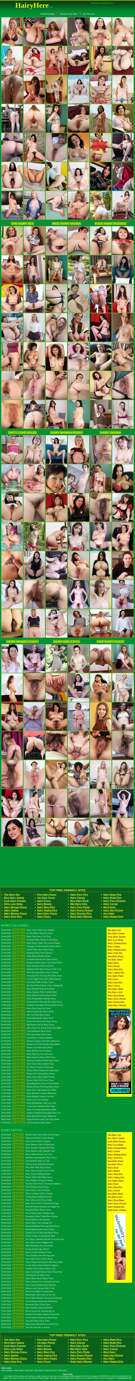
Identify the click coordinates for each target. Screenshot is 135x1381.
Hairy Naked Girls (113, 916)
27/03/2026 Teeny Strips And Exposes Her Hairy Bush (32, 1262)
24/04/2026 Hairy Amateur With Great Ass (27, 966)
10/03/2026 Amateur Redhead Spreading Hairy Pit (30, 1113)
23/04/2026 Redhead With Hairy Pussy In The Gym (31, 969)
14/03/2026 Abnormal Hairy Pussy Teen (25, 1304)
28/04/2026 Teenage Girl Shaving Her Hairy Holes (31, 946)
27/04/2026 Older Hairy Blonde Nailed (25, 956)
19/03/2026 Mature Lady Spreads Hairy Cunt (28, 1288)
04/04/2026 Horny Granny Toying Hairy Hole (28, 1236)
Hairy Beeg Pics (112, 894)
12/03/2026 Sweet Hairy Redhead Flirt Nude (28, 1106)
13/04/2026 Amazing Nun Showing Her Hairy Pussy (31, 1001)
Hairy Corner (110, 904)
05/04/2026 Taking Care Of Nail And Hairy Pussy (30, 1232)
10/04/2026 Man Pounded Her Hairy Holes (27, 1011)
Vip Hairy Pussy (46, 897)
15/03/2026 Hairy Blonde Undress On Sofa (27, 1096)
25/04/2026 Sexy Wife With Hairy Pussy (26, 1167)
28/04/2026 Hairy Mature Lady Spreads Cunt (28, 1151)
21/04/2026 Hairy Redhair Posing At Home (27, 1180)
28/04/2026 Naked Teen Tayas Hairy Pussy (27, 949)
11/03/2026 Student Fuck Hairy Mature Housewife (30, 1314)
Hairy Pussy (44, 901)
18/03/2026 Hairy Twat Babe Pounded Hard (27, 1291)
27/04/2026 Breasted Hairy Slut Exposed (26, 952)
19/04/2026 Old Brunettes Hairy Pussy (25, 1187)
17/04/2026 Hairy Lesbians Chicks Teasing (27, 1193)
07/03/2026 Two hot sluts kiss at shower (25, 1327)
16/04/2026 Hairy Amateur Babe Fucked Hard (29, 992)
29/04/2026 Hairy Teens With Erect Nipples (27, 930)
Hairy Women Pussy (22, 641)
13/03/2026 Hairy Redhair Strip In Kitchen (26, 1307)
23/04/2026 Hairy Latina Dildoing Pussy (25, 1174)
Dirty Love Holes (22, 432)
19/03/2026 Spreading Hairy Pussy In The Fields (30, 1083)
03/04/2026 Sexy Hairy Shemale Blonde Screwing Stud (32, 1239)
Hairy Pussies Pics (81, 913)
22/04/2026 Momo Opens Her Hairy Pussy (26, 1177)
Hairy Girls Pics (66, 641)
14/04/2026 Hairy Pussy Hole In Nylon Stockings (29, 1203)
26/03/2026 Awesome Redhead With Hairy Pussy (30, 1060)
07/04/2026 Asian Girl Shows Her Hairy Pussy (29, 1021)
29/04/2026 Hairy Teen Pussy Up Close (26, 936)
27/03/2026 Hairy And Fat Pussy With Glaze (28, 1057)
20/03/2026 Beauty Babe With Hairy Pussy (27, 1080)
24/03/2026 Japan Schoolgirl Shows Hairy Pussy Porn (31, 1272)
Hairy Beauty (44, 904)
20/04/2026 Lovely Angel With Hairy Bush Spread (31, 979)
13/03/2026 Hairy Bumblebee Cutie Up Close (28, 1103)
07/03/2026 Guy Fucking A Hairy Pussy (26, 1122)
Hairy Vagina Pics (47, 910)
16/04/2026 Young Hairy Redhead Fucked (26, 1196)
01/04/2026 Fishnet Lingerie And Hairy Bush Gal (30, 1041)
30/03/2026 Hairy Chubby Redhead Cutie (26, 1252)
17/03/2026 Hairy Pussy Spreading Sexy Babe (29, 1090)
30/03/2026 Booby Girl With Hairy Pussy (26, 1047)
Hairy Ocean (19, 1370)
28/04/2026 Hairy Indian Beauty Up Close (26, 1154)
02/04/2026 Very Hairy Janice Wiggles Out (27, 1242)
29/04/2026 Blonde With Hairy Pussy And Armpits (30, 1134)
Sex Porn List (86, 14)
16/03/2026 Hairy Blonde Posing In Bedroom (28, 1093)
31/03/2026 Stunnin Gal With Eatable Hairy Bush (30, 1044)
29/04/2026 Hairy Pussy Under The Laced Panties (30, 943)
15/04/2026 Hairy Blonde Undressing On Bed (28, 995)
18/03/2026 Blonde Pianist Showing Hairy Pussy (30, 1086)
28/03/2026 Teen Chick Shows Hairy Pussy (27, 1258)
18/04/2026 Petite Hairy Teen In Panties (25, 1190)
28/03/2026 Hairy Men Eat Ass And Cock (27, 1054)
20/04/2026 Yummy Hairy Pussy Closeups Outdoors (31, 1183)
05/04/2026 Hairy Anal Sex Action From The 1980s (31, 1028)
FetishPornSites (47, 14)
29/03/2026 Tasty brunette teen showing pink (27, 1255)
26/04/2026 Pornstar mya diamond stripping (27, 1164)
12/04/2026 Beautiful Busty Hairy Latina (26, 1209)
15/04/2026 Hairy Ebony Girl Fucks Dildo (26, 1200)
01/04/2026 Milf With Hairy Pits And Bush (27, 1245)
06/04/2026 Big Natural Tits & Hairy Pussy (27, 1024)
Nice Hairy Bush (79, 901)
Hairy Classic (77, 897)
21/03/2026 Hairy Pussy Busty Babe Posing (27, 1077)
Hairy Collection (7, 1370)
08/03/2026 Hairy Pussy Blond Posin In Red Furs (29, 1324)
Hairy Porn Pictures (114, 901)
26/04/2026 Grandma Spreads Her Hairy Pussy (29, 959)
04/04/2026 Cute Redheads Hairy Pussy (26, 1031)
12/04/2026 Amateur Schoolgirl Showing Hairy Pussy (32, 1005)
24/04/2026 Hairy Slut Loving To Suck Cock (27, 1170)
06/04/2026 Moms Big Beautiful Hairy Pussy (28, 1229)
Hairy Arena (38, 1370)
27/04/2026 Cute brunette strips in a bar (25, 1160)
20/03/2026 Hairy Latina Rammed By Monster (28, 1285)
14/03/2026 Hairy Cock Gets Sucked (24, 1099)
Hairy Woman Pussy (66, 432)
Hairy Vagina (110, 432)
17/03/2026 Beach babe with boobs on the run (28, 1294)
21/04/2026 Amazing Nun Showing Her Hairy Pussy (31, 975)
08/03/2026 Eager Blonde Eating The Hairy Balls (30, 1119)
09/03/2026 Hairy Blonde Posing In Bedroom (28, 1116)
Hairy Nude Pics (112, 897)
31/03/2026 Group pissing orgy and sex (25, 1249)
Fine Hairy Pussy (110, 641)
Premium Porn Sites (66, 14)
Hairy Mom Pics (46, 907)
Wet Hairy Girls (78, 904)
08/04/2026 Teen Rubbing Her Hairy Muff (27, 1018)
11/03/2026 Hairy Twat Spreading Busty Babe (28, 1109)
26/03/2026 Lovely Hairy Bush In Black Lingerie (29, 1265)
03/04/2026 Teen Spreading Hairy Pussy (26, 1034)
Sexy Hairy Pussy (47, 913)
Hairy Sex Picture (113, 910)
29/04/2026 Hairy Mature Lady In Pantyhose (27, 1144)
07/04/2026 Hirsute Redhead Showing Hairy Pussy (30, 1226)
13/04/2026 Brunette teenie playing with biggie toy (30, 1206)
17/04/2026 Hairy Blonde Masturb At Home (28, 988)
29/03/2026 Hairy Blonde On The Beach (26, 1050)
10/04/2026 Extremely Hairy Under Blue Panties (29, 1216)
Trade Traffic (67, 1374)
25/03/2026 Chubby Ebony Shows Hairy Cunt (28, 1268)
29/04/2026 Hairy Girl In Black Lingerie (25, 1141)
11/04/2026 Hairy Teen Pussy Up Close (26, 1008)
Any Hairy (109, 913)
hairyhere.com (126, 1378)
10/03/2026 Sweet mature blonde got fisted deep (29, 1317)
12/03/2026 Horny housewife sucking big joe (27, 1311)
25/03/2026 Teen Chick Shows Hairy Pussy (27, 1064)
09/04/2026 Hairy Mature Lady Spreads (25, 1219)
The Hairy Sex (22, 223)
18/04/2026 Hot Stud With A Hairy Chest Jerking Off (32, 985)
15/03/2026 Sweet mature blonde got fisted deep (29, 1301)
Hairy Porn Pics (79, 894)
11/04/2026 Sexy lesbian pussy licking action (27, 1213)
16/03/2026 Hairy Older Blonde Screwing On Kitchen (31, 1298)
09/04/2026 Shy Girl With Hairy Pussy (25, 1015)
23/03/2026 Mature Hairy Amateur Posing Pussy (30, 1070)
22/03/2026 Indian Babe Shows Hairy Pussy (27, 1278)
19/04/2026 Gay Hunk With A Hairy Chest (27, 982)
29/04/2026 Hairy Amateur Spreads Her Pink (27, 1147)
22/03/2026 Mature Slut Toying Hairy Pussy (28, 1073)
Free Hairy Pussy (50, 1370)
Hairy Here (29, 1370)
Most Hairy (109, 907)
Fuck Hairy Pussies (110, 223)
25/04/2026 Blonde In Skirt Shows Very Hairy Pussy (31, 962)
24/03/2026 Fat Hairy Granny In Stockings (27, 1067)
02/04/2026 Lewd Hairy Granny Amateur (26, 1037)
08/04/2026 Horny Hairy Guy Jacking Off (26, 1223)
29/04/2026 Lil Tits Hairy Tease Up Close (27, 933)
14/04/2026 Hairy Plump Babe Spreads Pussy (28, 998)
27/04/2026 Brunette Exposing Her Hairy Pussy (29, 1157)
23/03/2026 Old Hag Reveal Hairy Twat (25, 1275)
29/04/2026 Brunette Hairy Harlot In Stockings (29, 939)
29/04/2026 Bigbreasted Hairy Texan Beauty (27, 1138)
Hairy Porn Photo (80, 907)
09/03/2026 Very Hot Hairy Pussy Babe (25, 1321)
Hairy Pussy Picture (81, 910)
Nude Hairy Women (81, 916)
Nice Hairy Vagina (66, 223)
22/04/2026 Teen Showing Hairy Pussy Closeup (29, 972)
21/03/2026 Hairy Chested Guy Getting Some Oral (30, 1281)
